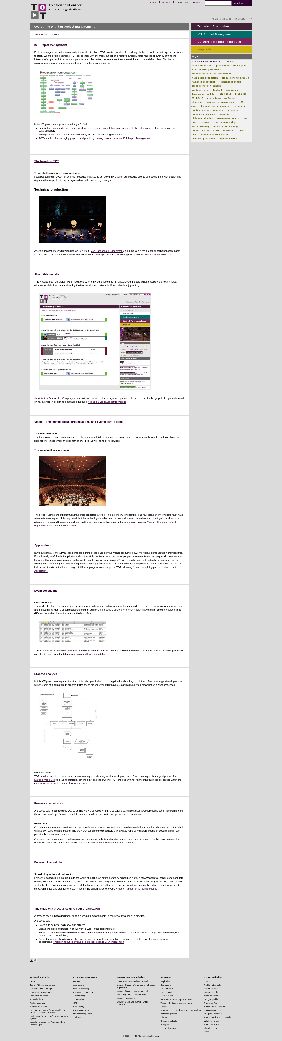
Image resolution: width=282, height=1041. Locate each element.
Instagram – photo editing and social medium (181, 1010)
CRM (135, 128)
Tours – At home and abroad (42, 985)
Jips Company (65, 398)
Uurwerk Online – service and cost (132, 991)
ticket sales (145, 128)
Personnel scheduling (49, 862)
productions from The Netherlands (211, 74)
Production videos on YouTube (218, 1017)
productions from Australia (207, 110)
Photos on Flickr (211, 1003)
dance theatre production (215, 106)
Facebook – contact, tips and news (176, 999)
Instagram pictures (169, 1014)
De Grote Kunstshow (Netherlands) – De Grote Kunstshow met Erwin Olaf (48, 1011)
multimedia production (205, 78)
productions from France (221, 98)
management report (228, 118)
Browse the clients (169, 1021)
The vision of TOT (169, 992)
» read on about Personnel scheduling (136, 888)
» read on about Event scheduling (87, 654)
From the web (167, 996)
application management (221, 102)
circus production (202, 66)
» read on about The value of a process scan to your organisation (88, 941)
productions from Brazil (214, 134)
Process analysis (45, 674)
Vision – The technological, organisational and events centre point (78, 421)
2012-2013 (225, 114)
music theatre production (206, 70)
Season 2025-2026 (38, 1006)
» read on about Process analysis (69, 783)
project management (203, 114)
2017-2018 (240, 94)
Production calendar (39, 996)
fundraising (163, 128)
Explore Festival (229, 138)
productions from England (207, 90)
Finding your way (37, 1003)
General (33, 981)
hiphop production (202, 118)
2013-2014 (239, 106)
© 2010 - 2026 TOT (131, 1036)
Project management (82, 1014)
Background (166, 985)
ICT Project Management (50, 45)
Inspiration (206, 49)
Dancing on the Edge (204, 94)
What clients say (211, 1021)
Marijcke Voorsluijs (44, 779)
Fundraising (78, 1006)
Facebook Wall (211, 988)
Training (77, 1017)
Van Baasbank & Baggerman (107, 251)
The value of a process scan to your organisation (67, 908)
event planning (82, 128)
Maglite (118, 176)
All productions (36, 999)
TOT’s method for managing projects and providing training (71, 138)
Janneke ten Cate (44, 398)
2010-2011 (206, 122)
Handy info (165, 1024)
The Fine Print (210, 1028)
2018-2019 (225, 94)
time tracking (123, 128)
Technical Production (213, 26)
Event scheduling (46, 590)
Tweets (164, 1006)
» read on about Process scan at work (112, 842)
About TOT (182, 2)
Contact (166, 2)
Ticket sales (78, 999)
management (233, 90)
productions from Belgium (231, 66)
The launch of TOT (46, 161)
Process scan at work (48, 803)
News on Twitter (211, 996)
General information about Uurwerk (133, 981)
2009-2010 (228, 130)
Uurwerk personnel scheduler (220, 41)
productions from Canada (206, 86)
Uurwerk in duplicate (126, 998)
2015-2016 (232, 110)
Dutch (196, 2)
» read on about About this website (107, 401)
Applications (42, 545)
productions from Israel (205, 130)
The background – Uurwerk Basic (132, 995)
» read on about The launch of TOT (152, 254)
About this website (46, 274)
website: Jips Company (149, 1036)
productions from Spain (235, 78)
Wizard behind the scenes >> (232, 18)
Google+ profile (211, 999)
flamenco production (204, 82)
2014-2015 (197, 98)
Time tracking (79, 996)
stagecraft (198, 102)
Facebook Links (211, 992)
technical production (204, 138)
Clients (164, 1017)
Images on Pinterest (213, 1014)
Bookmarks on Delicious (215, 1006)
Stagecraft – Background (41, 992)
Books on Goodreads (213, 1010)
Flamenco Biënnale (230, 82)
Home (153, 2)
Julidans (230, 62)
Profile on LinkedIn (212, 985)
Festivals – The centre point (42, 988)
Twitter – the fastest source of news (176, 1003)
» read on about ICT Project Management (128, 138)
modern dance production (207, 62)
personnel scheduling (103, 128)
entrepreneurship (226, 122)
